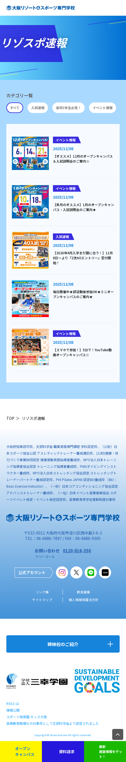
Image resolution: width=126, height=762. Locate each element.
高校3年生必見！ (68, 107)
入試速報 (37, 107)
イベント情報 (102, 107)
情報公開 (13, 710)
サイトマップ (42, 599)
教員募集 (83, 592)
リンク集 (42, 592)
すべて (15, 107)
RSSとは (12, 703)
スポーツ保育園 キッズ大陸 (26, 716)
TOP (10, 418)
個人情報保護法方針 (83, 599)
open (117, 8)
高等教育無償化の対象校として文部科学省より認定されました (52, 723)
